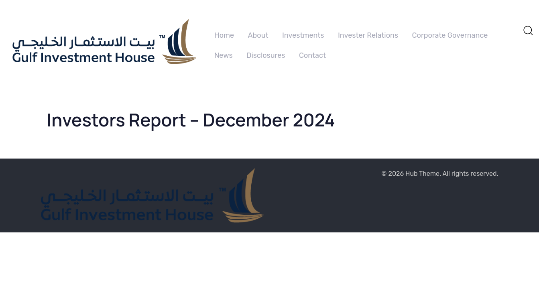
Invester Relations (368, 35)
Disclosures (265, 55)
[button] (528, 30)
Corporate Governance (450, 35)
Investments (303, 35)
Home (224, 35)
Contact (312, 55)
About (258, 35)
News (223, 55)
